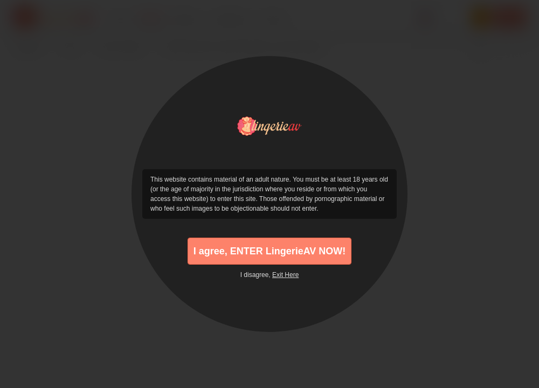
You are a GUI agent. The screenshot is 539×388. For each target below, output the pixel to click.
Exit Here (285, 275)
